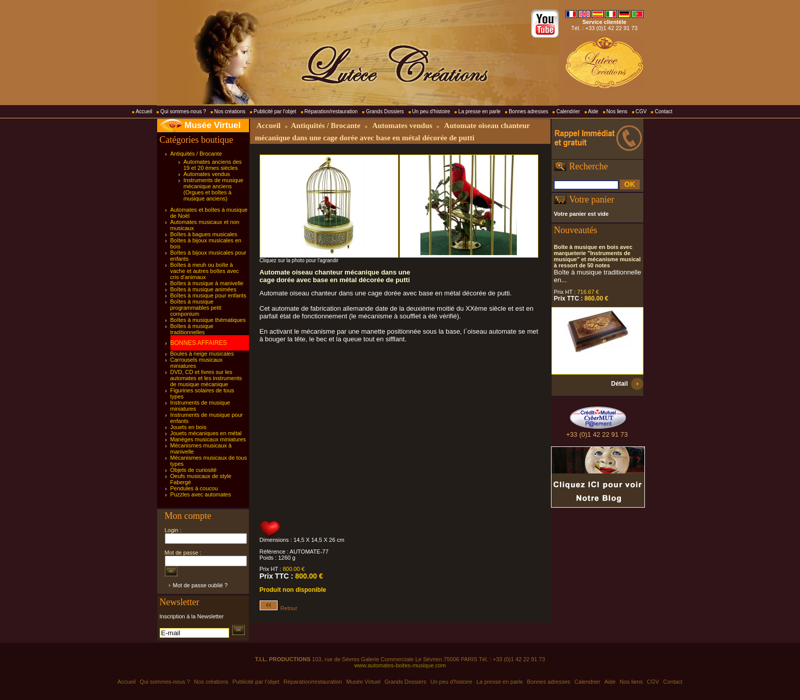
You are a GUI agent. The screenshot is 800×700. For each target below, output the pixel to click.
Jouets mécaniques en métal (206, 433)
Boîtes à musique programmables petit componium (195, 307)
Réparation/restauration (331, 111)
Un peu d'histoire (431, 111)
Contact (663, 111)
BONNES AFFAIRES (198, 342)
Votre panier (591, 199)
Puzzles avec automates (200, 494)
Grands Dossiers (385, 111)
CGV (641, 111)
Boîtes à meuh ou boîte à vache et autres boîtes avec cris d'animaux (204, 271)
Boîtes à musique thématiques (208, 320)
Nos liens (617, 111)
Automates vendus (207, 174)
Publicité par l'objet (275, 111)
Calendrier (568, 111)
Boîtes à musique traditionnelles (192, 329)
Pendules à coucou (194, 488)
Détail (619, 383)
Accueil (144, 111)
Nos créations (229, 111)
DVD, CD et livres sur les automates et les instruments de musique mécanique (206, 378)
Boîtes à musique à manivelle (207, 283)
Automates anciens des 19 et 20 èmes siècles (213, 165)
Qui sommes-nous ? (183, 111)
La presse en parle (479, 111)
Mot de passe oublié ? (200, 585)
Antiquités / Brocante (196, 154)
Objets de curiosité (193, 470)
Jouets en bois (188, 427)
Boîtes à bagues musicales (203, 234)
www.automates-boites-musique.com (400, 665)
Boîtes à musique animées (203, 289)
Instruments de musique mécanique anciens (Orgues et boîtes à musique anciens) (213, 189)
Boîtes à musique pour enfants (208, 295)
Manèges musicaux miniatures (208, 439)
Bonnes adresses (528, 111)
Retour (278, 608)
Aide (593, 111)
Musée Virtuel (213, 125)
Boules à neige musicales (202, 354)
